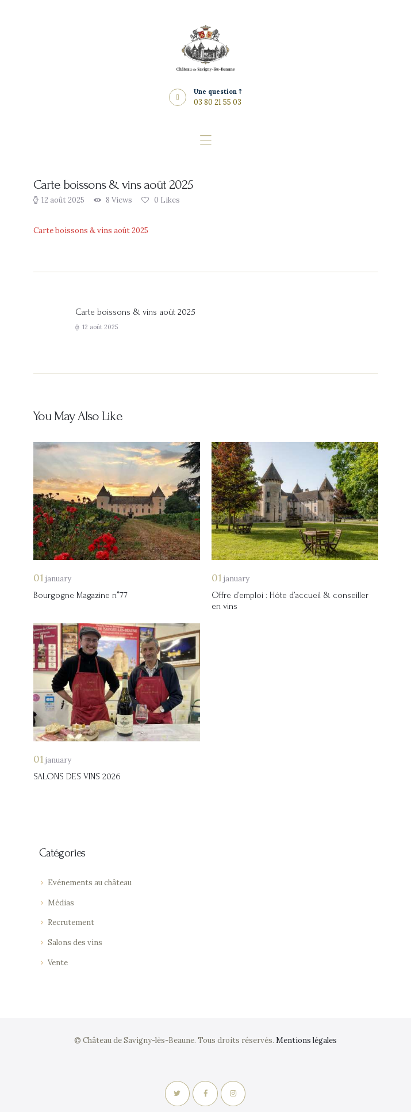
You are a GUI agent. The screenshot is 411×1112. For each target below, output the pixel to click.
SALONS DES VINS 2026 (77, 777)
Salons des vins (75, 942)
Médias (61, 903)
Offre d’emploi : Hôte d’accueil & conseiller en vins (290, 601)
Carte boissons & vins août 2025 (90, 230)
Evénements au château (90, 883)
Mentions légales (306, 1040)
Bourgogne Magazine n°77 (80, 595)
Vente (58, 963)
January (52, 579)
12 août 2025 (62, 200)
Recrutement (71, 922)
